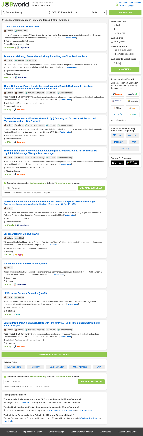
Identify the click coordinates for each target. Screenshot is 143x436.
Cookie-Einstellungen (128, 432)
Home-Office (119, 33)
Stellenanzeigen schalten (130, 3)
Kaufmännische (14, 367)
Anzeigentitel (120, 41)
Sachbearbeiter (57, 367)
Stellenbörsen (106, 432)
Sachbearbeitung (14, 20)
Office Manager (80, 367)
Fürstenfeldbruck (41, 20)
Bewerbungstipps (127, 5)
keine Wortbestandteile (124, 54)
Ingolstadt (8, 421)
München (83, 418)
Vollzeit (117, 25)
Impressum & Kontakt (32, 432)
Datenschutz (11, 432)
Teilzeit (117, 29)
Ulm (134, 142)
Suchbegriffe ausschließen (123, 59)
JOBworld (24, 402)
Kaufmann (35, 367)
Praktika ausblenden (123, 50)
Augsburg (93, 418)
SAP (99, 367)
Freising (125, 149)
